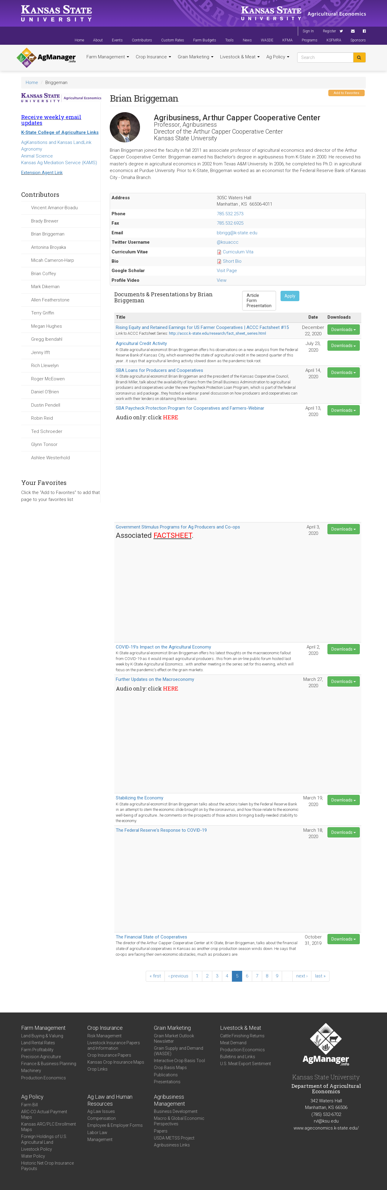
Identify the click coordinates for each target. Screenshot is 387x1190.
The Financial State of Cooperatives (151, 937)
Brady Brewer (44, 221)
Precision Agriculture (41, 1056)
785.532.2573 (230, 213)
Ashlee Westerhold (50, 457)
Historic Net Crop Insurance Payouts (47, 1166)
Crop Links (97, 1069)
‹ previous (178, 976)
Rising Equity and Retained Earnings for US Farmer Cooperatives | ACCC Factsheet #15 (202, 327)
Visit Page (227, 270)
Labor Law (97, 1132)
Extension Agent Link (42, 172)
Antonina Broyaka (48, 247)
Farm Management (107, 57)
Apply (290, 296)
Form (259, 300)
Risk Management (104, 1035)
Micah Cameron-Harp (52, 260)
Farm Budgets (204, 40)
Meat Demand (233, 1042)
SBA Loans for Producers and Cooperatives (159, 370)
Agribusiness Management (169, 1100)
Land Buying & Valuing (42, 1035)
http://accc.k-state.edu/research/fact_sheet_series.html (217, 333)
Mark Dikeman (45, 286)
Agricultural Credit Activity (141, 343)
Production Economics (43, 1077)
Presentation (259, 305)
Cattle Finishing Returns (242, 1035)
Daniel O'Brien (45, 392)
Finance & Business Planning (48, 1063)
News (247, 40)
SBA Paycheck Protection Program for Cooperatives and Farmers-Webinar (190, 408)
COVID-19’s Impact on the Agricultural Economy (163, 647)
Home (79, 40)
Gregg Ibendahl (46, 339)
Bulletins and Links (237, 1056)
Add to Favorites (346, 93)
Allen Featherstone (50, 300)
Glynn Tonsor (44, 444)
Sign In (308, 31)
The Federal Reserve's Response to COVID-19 (161, 830)
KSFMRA (334, 40)
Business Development (175, 1111)
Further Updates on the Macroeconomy (155, 679)
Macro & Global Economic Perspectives (179, 1121)
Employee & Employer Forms (115, 1125)
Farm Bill (29, 1104)
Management (99, 1139)
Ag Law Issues (101, 1111)
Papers (160, 1131)
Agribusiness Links (172, 1145)
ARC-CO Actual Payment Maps (44, 1114)
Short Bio (232, 261)
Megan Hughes (46, 326)
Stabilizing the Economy (139, 798)
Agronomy (31, 149)
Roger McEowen (48, 379)
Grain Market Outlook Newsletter (174, 1038)
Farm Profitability (37, 1049)
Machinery (31, 1070)
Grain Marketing (195, 57)
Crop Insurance (153, 57)
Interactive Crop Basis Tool (179, 1060)
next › (301, 976)
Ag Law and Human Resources (109, 1100)
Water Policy (33, 1156)
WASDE (267, 40)
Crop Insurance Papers (109, 1055)
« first (155, 976)
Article (259, 295)
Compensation (101, 1118)
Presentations (167, 1081)
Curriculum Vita (238, 252)
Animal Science (37, 156)
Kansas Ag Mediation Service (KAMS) (59, 162)
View (221, 280)
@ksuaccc (228, 242)
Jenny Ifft (40, 352)
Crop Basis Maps (170, 1067)
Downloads (343, 329)
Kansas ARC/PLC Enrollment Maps (48, 1127)
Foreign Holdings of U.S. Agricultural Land (44, 1139)
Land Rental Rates (38, 1042)
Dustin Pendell (45, 405)
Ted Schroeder (46, 431)
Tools (229, 40)
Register (329, 31)
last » (320, 976)
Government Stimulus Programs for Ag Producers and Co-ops (178, 527)
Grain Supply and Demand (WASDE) (178, 1051)
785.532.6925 (230, 223)
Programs (309, 40)
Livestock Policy (36, 1149)
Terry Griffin (42, 313)
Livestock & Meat (240, 57)
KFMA (287, 40)
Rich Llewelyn (45, 365)
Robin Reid (42, 418)
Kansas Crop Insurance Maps (115, 1062)
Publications (166, 1074)
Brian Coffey (43, 273)
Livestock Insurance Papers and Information (113, 1045)
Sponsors (358, 40)
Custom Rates (172, 40)
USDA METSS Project (174, 1138)
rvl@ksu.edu (326, 1121)
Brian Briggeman (47, 234)
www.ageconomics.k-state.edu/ (326, 1128)
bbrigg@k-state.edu (237, 233)
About (98, 40)
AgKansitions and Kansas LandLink (56, 142)
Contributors (142, 40)
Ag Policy (277, 57)
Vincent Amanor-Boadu (54, 207)
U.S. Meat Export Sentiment (245, 1063)
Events (117, 40)
